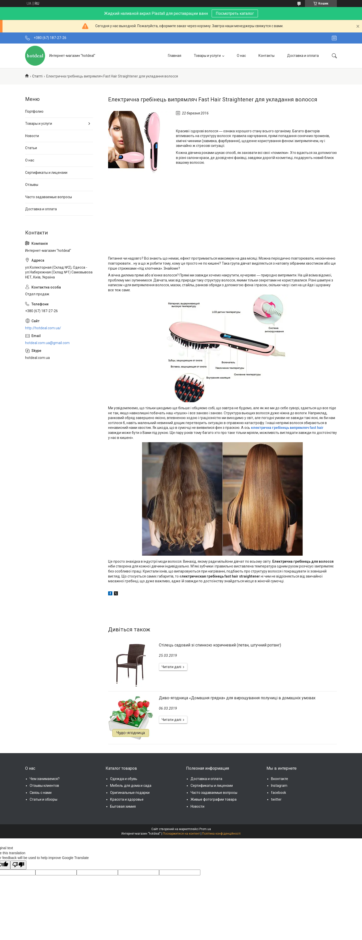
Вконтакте (279, 779)
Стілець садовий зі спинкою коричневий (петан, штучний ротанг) (220, 645)
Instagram (279, 786)
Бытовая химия (123, 806)
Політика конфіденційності (221, 833)
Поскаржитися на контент (181, 833)
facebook (278, 793)
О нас (241, 56)
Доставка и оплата (303, 56)
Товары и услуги (207, 56)
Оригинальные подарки (130, 793)
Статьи (31, 148)
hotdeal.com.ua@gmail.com (47, 343)
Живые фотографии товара (214, 799)
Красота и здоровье (127, 799)
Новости (32, 136)
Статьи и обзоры (43, 799)
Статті (37, 76)
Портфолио (34, 111)
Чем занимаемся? (45, 779)
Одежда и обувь (123, 779)
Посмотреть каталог (235, 13)
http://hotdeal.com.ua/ (43, 328)
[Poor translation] (18, 865)
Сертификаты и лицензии (46, 173)
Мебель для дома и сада (130, 786)
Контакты (266, 56)
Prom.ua (205, 829)
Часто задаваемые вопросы (48, 197)
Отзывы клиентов (44, 786)
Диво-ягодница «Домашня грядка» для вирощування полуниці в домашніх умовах (237, 698)
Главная (174, 56)
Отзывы (31, 185)
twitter (276, 799)
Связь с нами (41, 793)
